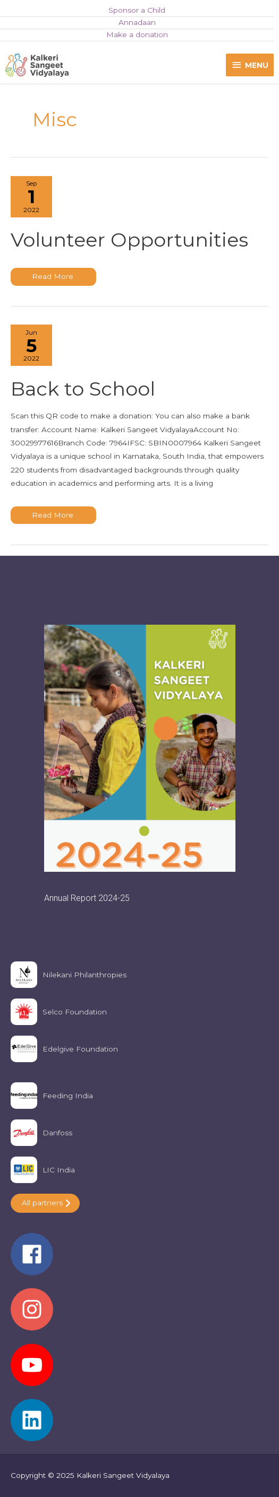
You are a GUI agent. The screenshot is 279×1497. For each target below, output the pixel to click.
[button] (139, 764)
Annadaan (137, 22)
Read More (56, 279)
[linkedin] (139, 1420)
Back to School (83, 388)
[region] (139, 764)
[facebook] (139, 1259)
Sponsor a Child (136, 10)
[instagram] (139, 1314)
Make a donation (137, 34)
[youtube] (139, 1370)
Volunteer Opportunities (129, 239)
